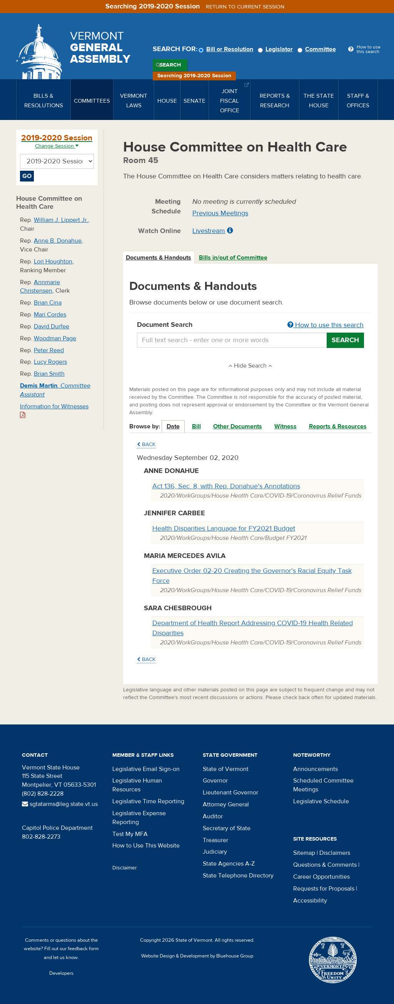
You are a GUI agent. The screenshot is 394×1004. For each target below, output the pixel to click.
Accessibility (310, 900)
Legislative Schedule (321, 801)
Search (170, 65)
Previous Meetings (220, 213)
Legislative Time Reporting (148, 801)
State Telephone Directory (238, 875)
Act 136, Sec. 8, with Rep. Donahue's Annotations (226, 486)
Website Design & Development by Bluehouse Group (197, 956)
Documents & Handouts (158, 257)
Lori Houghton (53, 261)
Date (173, 426)
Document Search (250, 325)
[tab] (159, 257)
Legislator (276, 49)
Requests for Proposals (323, 888)
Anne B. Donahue (58, 241)
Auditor (213, 816)
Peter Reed (49, 350)
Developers (61, 973)
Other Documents (237, 426)
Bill (196, 426)
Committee (318, 49)
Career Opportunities (321, 877)
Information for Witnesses (54, 410)
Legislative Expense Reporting (139, 817)
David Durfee (51, 326)
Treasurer (215, 840)
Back (146, 444)
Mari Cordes (50, 314)
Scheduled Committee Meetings (323, 785)
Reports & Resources (338, 426)
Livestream (208, 230)
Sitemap (304, 853)
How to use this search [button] (325, 325)
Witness (285, 426)
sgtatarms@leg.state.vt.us (60, 804)
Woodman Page (55, 338)
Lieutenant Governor (230, 792)
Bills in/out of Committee (233, 257)
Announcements (315, 769)
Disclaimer (124, 867)
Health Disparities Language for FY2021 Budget (223, 528)
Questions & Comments (325, 865)
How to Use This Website (146, 845)
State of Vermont (226, 769)
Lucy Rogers (50, 362)
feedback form (83, 949)
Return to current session (245, 6)
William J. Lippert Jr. (61, 220)
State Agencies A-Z (229, 863)
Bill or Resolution (227, 49)
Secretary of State (226, 828)
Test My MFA (130, 834)
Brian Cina (48, 302)
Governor (215, 780)
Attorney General (226, 804)
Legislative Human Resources (137, 785)
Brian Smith (49, 374)
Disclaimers (334, 853)
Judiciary (215, 852)
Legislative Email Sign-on (146, 769)
